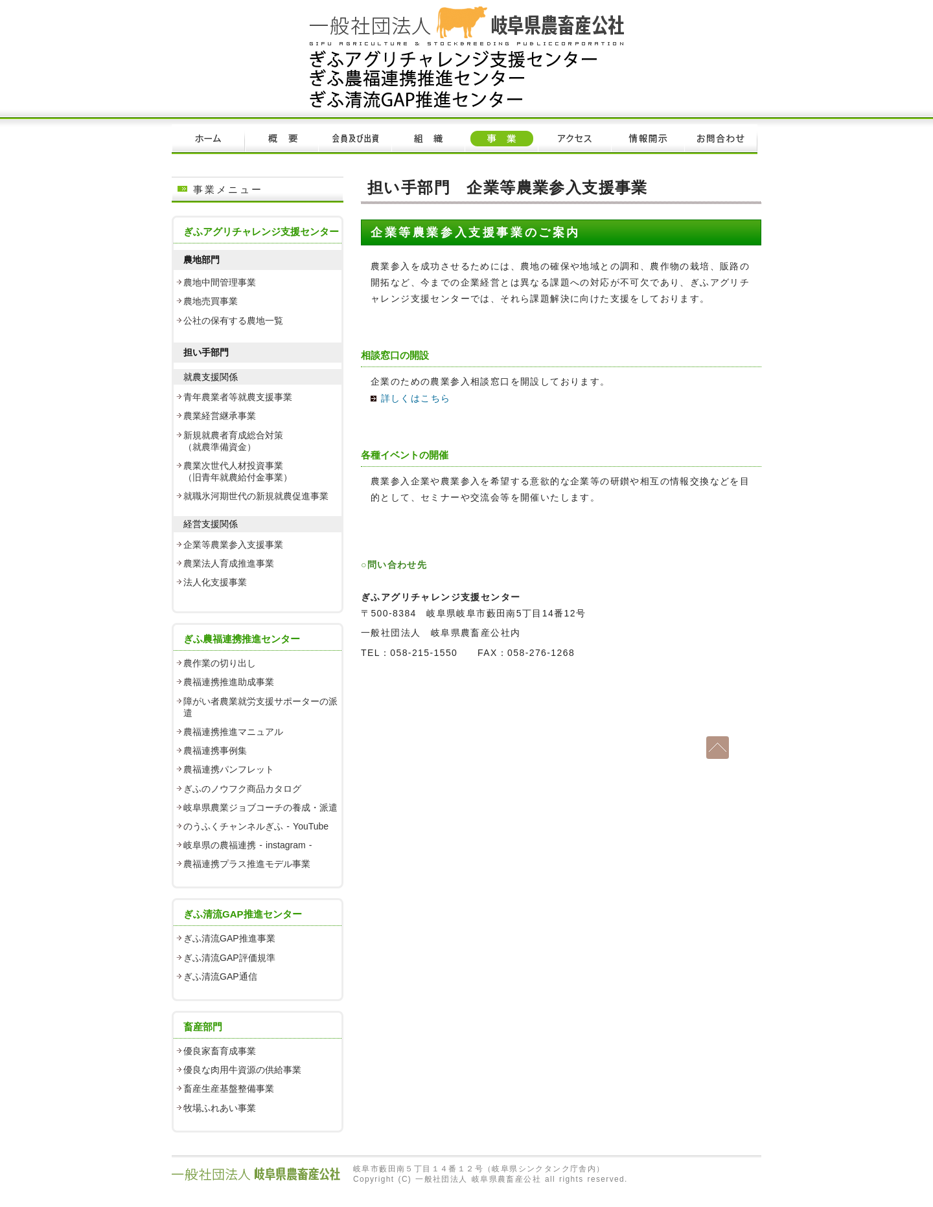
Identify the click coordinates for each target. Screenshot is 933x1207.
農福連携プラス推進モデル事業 (246, 864)
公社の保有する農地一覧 (233, 320)
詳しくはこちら (410, 398)
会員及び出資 (354, 139)
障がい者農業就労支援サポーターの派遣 (260, 707)
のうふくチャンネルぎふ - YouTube (255, 826)
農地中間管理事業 (219, 282)
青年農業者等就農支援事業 (237, 397)
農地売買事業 (210, 301)
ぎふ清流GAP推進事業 (229, 938)
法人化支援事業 (215, 582)
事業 (501, 139)
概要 (281, 139)
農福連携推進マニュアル (233, 732)
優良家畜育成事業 (219, 1051)
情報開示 (647, 139)
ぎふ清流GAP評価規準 (229, 958)
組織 (428, 139)
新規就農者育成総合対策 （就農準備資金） (233, 441)
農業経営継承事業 (219, 416)
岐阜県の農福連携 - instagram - (247, 845)
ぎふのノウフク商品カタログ (242, 789)
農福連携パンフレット (228, 769)
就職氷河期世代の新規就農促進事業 (255, 496)
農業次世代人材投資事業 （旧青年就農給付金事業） (237, 471)
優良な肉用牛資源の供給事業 (242, 1070)
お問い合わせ (720, 139)
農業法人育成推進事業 (228, 563)
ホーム (208, 139)
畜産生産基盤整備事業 (228, 1088)
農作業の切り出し (219, 663)
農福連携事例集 (215, 750)
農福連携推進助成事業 (228, 682)
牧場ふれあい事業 (219, 1108)
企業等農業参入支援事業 (233, 544)
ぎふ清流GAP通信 (220, 976)
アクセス (574, 139)
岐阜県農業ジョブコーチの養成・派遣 (260, 807)
